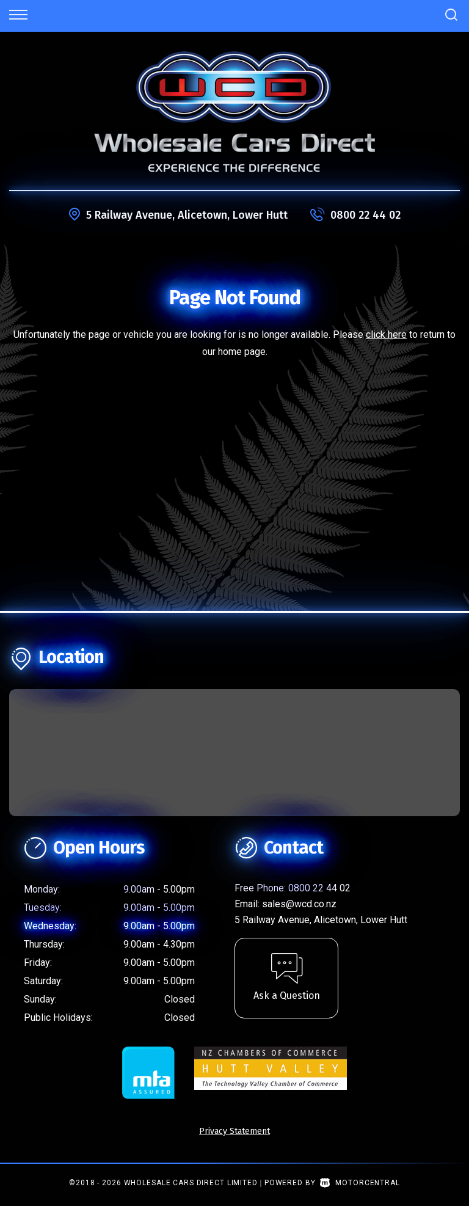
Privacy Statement (234, 1131)
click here (386, 334)
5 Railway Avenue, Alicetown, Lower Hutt (187, 215)
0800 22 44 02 (365, 215)
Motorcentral (359, 1183)
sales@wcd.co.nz (299, 904)
